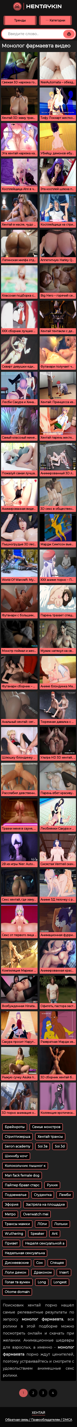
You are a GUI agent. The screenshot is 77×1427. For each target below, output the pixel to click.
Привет (11, 1243)
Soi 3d (60, 1146)
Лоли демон (15, 1272)
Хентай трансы (50, 1137)
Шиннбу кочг (16, 1156)
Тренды (20, 20)
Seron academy (17, 1146)
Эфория (11, 1205)
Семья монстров (46, 1127)
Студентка (43, 1195)
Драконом (43, 1272)
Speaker (37, 1234)
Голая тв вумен (17, 1282)
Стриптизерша (17, 1137)
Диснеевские (17, 1263)
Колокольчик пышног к (25, 1166)
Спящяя (57, 1263)
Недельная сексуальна (25, 1253)
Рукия (52, 1185)
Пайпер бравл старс (22, 1185)
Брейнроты (15, 1127)
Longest (60, 1282)
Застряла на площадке (45, 1205)
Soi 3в (42, 1146)
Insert (64, 1272)
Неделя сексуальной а (44, 1243)
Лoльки (61, 1224)
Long (42, 1282)
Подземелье (15, 1195)
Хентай (38, 1413)
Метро (10, 1214)
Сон (39, 1263)
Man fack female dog (22, 1175)
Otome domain (17, 1292)
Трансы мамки (17, 1224)
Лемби (65, 1195)
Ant (55, 1234)
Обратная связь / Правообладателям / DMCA (38, 1420)
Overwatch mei (35, 1214)
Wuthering (14, 1234)
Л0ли (42, 1224)
